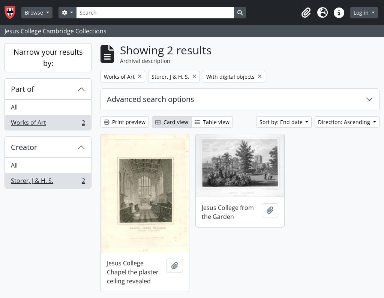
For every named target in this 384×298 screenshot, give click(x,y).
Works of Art (47, 124)
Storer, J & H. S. (47, 182)
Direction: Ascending (345, 122)
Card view (171, 122)
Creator (24, 147)
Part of (22, 89)
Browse (35, 12)
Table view (212, 122)
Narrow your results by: (48, 57)
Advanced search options (150, 99)
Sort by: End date (282, 122)
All (14, 107)
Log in (362, 12)
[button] (306, 12)
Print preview (125, 122)
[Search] (155, 12)
